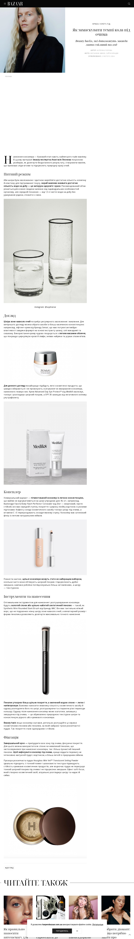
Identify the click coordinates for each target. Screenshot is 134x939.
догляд (9, 868)
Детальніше (97, 924)
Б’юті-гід (105, 24)
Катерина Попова (104, 50)
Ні (77, 931)
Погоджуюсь (62, 931)
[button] (130, 935)
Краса (95, 24)
